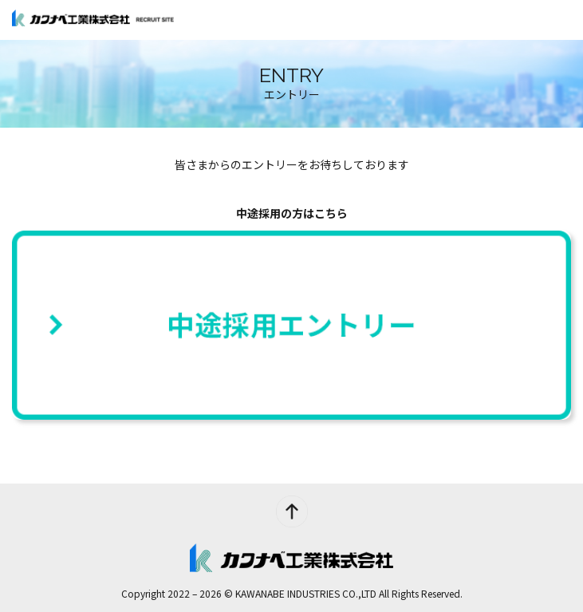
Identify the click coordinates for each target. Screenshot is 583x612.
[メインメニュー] (563, 20)
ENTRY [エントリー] (523, 20)
